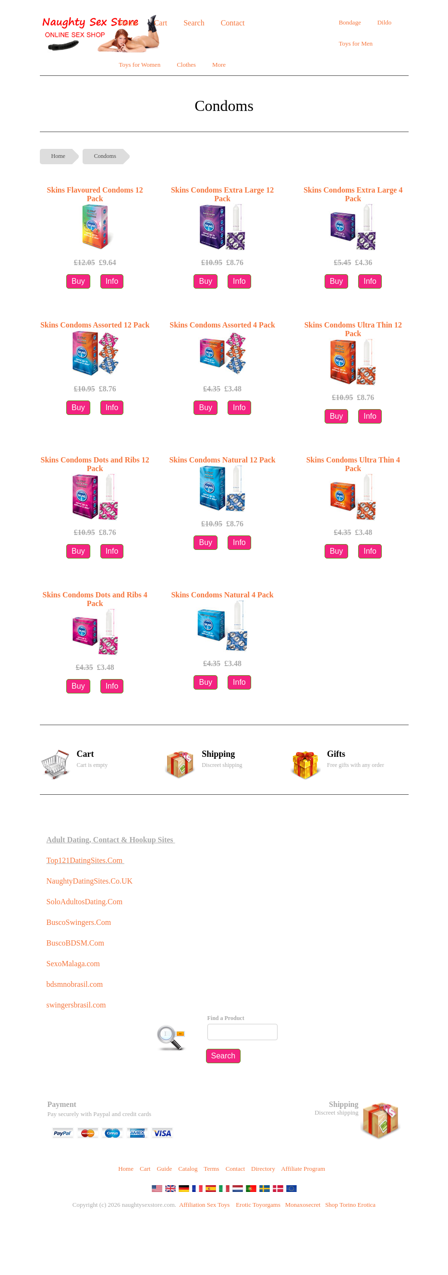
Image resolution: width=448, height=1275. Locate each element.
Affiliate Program (303, 1168)
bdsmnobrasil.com (75, 984)
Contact (235, 1168)
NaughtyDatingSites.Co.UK (90, 881)
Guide (164, 1168)
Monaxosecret (303, 1204)
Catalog (187, 1168)
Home (58, 156)
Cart (145, 1168)
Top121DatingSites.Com (84, 860)
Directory (263, 1168)
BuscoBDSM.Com (75, 943)
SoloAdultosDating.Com (85, 902)
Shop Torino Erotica (350, 1204)
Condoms (105, 156)
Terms (211, 1168)
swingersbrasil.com (77, 1005)
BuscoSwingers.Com (79, 922)
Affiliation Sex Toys (204, 1204)
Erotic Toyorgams (258, 1204)
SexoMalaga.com (73, 963)
